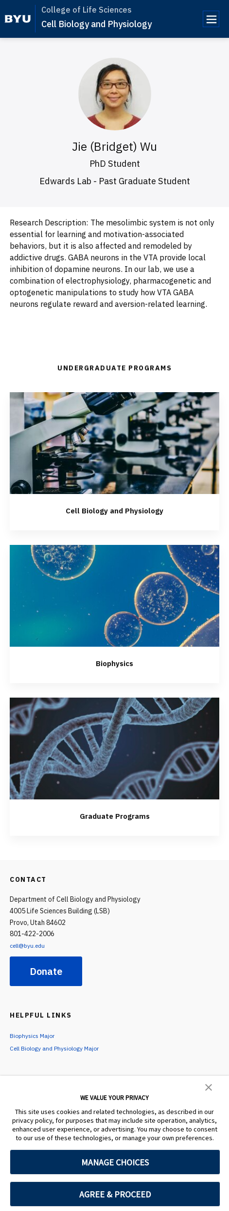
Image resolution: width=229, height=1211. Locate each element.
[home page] (17, 19)
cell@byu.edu (30, 945)
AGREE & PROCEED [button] (115, 1194)
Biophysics (114, 662)
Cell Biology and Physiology (96, 24)
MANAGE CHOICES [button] (115, 1162)
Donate (46, 971)
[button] (208, 1086)
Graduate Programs (114, 815)
